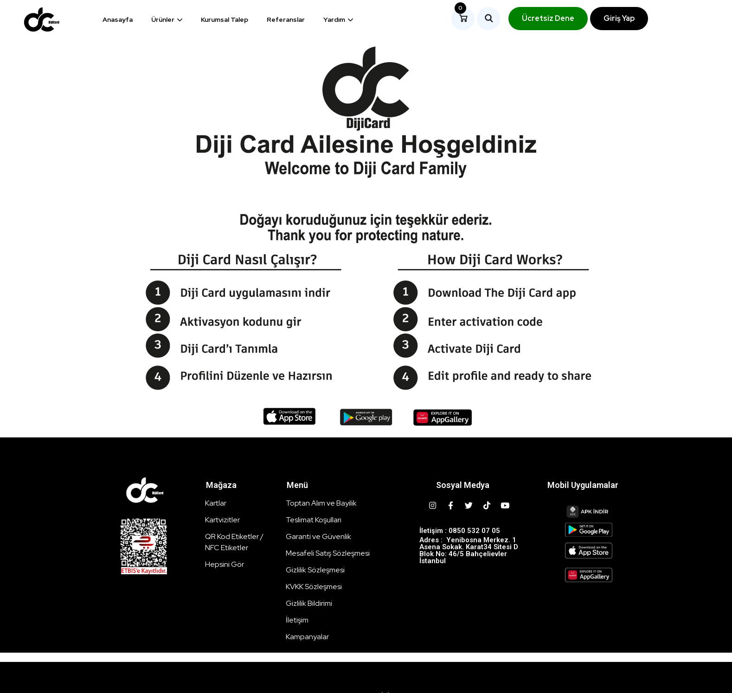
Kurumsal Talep (224, 19)
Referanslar (286, 19)
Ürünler (162, 19)
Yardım (334, 19)
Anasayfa (118, 19)
